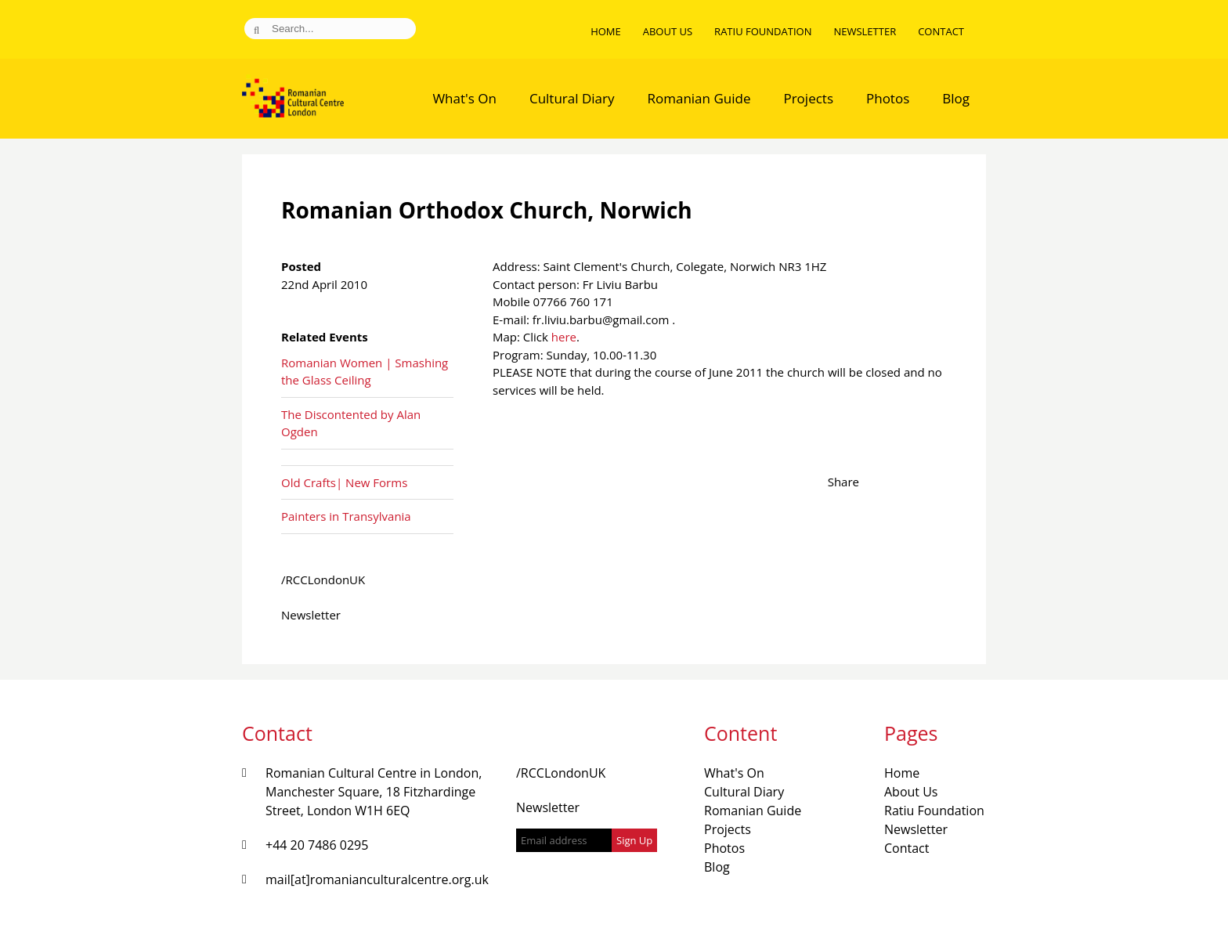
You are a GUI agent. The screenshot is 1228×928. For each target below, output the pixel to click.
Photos (887, 98)
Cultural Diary (572, 98)
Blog (956, 98)
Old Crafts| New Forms (344, 482)
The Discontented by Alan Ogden (351, 423)
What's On (464, 98)
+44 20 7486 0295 (316, 845)
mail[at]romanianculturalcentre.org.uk (377, 879)
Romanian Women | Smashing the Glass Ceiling (364, 371)
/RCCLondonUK (323, 579)
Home (606, 31)
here (563, 337)
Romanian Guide (699, 98)
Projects (808, 98)
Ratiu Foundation (762, 31)
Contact (941, 31)
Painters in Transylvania (346, 516)
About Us (667, 31)
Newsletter (864, 31)
